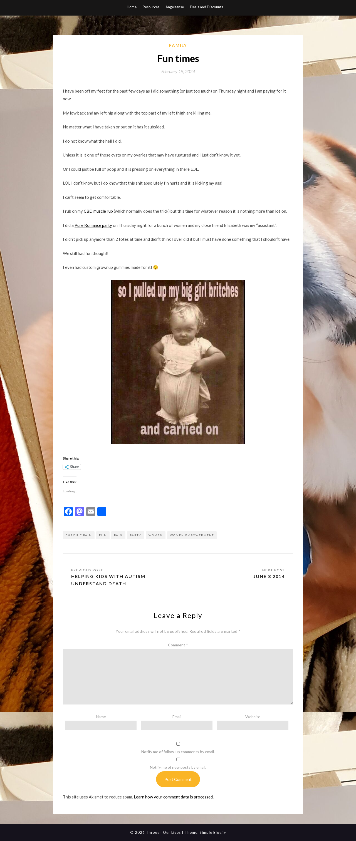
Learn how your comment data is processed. (174, 796)
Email (176, 716)
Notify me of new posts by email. (178, 767)
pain (118, 535)
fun (103, 535)
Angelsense (174, 7)
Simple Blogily (213, 832)
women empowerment (192, 535)
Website (252, 716)
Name (101, 716)
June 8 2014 (269, 576)
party (135, 535)
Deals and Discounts (206, 7)
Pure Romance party (93, 225)
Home (132, 7)
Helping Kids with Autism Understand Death (108, 580)
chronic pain (79, 535)
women (156, 535)
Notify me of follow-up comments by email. (178, 751)
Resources (151, 7)
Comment (178, 644)
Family (178, 45)
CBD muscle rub (98, 211)
